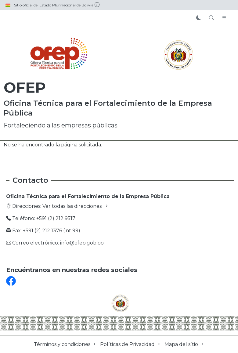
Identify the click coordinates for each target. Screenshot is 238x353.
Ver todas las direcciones (75, 206)
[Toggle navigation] (224, 18)
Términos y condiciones (66, 344)
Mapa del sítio (184, 344)
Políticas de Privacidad (131, 344)
